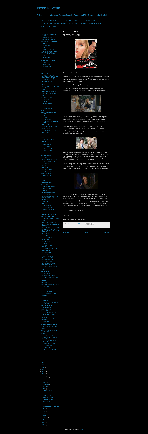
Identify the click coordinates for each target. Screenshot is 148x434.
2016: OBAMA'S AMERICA (48, 39)
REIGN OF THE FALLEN (47, 177)
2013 (43, 365)
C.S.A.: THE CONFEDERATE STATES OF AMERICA (48, 257)
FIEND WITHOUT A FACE (48, 134)
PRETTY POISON (46, 119)
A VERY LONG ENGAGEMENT (49, 159)
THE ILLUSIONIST (46, 205)
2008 (43, 373)
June (44, 409)
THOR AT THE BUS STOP (48, 49)
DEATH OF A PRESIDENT (48, 192)
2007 (43, 376)
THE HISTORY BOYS (46, 194)
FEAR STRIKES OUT (46, 292)
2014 (43, 362)
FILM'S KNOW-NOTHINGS (48, 275)
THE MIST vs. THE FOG (47, 148)
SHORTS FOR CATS (46, 97)
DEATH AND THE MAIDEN (48, 186)
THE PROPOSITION (46, 237)
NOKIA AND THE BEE (47, 188)
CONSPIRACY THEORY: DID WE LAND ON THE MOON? (50, 197)
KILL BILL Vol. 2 (45, 254)
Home (86, 232)
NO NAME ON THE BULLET (48, 349)
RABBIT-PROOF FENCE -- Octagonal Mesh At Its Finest (48, 264)
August (45, 386)
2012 (43, 367)
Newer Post (66, 232)
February (45, 417)
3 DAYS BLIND (45, 73)
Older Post (106, 232)
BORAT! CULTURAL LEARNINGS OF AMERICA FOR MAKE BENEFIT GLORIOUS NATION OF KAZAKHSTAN (50, 230)
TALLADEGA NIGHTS (47, 207)
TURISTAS (44, 190)
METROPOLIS (45, 203)
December (46, 378)
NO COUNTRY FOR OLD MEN (49, 126)
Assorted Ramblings (95, 23)
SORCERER (44, 297)
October (45, 382)
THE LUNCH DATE (46, 252)
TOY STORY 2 (45, 272)
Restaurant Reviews (44, 26)
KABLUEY (44, 89)
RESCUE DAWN (45, 141)
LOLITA (43, 290)
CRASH (43, 333)
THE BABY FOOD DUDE (47, 59)
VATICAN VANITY (47, 404)
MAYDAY (43, 328)
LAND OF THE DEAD (46, 323)
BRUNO (43, 47)
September (46, 384)
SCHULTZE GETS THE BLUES (49, 179)
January (45, 420)
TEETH (43, 115)
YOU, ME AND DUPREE (47, 217)
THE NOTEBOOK (45, 347)
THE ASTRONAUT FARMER (48, 161)
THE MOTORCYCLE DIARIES (49, 312)
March (45, 415)
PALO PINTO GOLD (46, 66)
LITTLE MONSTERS (46, 37)
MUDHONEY (44, 199)
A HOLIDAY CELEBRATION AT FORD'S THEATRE (49, 143)
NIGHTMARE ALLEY (46, 117)
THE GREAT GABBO (46, 288)
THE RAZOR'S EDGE (46, 103)
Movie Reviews (43, 23)
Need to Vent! (48, 8)
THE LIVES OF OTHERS (47, 152)
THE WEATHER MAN (46, 261)
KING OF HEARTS (46, 307)
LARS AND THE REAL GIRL (48, 105)
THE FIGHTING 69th (46, 345)
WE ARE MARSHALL (46, 156)
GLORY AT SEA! (45, 128)
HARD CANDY (45, 239)
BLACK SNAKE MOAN (47, 201)
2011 (43, 369)
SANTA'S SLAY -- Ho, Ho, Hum (49, 321)
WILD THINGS (45, 184)
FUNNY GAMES (45, 273)
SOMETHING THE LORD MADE (49, 248)
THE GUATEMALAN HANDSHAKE (46, 299)
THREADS (44, 95)
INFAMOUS (44, 243)
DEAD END (44, 220)
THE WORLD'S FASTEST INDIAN (50, 218)
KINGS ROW (44, 101)
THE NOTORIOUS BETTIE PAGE (50, 211)
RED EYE (43, 281)
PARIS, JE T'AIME (46, 64)
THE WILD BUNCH (46, 107)
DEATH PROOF (45, 43)
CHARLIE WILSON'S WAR (48, 139)
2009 (43, 371)
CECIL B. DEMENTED (47, 305)
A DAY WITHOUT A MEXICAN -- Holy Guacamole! (49, 331)
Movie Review (70, 226)
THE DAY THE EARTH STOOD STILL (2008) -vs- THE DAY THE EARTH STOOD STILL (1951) (49, 77)
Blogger (81, 429)
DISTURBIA (44, 158)
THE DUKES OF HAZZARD (48, 344)
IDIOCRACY (44, 165)
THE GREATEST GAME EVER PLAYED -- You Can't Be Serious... (50, 325)
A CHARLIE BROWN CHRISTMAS (46, 310)
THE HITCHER (45, 163)
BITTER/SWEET (45, 45)
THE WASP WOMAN (46, 154)
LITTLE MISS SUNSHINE (47, 209)
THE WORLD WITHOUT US (48, 91)
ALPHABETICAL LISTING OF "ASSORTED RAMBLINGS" (83, 20)
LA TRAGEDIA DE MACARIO (48, 93)
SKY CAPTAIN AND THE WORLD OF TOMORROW (50, 225)
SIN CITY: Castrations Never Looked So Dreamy (48, 341)
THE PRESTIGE (45, 235)
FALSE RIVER (45, 234)
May (44, 411)
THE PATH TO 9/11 (46, 250)
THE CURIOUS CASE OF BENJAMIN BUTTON (48, 80)
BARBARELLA (45, 124)
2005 (43, 425)
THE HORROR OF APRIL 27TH (49, 130)
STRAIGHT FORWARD (47, 68)
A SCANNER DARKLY (47, 173)
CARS (43, 270)
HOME (55, 26)
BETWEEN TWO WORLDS (48, 150)
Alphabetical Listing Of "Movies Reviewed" (51, 20)
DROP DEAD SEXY (46, 183)
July (44, 389)
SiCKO (43, 181)
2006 (43, 422)
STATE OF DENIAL (48, 393)
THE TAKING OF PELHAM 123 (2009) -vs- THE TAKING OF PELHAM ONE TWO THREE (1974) (49, 53)
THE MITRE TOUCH (46, 175)
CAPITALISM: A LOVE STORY (49, 41)
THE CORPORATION (46, 169)
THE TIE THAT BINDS (47, 335)
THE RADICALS (45, 57)
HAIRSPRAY (44, 167)
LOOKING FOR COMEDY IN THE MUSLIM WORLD (50, 246)
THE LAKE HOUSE (46, 241)
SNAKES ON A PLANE (47, 259)
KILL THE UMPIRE (46, 146)
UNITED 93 (44, 282)
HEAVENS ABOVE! (46, 99)
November (46, 380)
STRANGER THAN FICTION (48, 222)
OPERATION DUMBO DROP (48, 215)
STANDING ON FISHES (47, 213)
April (44, 413)
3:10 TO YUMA (45, 132)
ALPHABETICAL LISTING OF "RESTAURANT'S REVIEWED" (68, 23)
